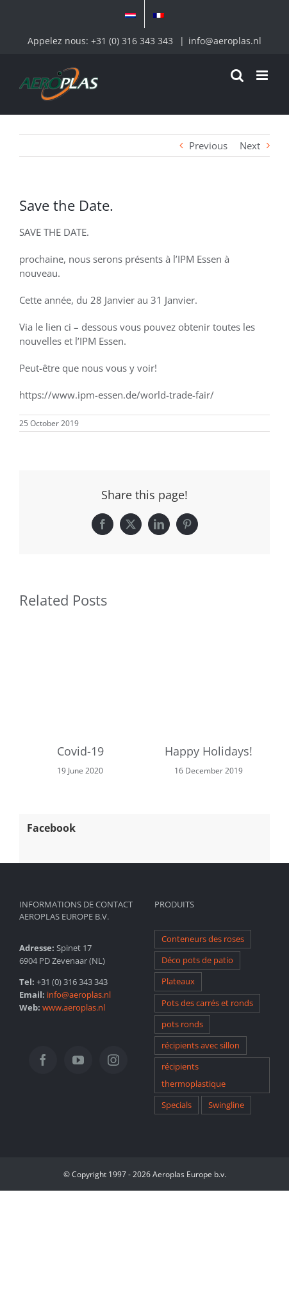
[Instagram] (113, 1060)
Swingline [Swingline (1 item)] (226, 1105)
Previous (208, 145)
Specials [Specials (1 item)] (176, 1105)
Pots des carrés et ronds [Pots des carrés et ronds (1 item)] (207, 1003)
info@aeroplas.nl (224, 41)
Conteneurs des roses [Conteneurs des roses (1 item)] (202, 939)
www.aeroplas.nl (73, 1007)
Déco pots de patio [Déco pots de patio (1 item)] (197, 960)
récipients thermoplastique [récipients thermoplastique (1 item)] (193, 1075)
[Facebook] (43, 1060)
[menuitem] (130, 14)
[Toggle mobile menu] (263, 75)
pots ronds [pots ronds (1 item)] (182, 1024)
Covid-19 (80, 751)
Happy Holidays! (208, 751)
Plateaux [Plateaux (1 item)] (178, 981)
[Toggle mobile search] (237, 75)
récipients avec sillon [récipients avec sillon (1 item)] (200, 1045)
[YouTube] (78, 1060)
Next (250, 145)
